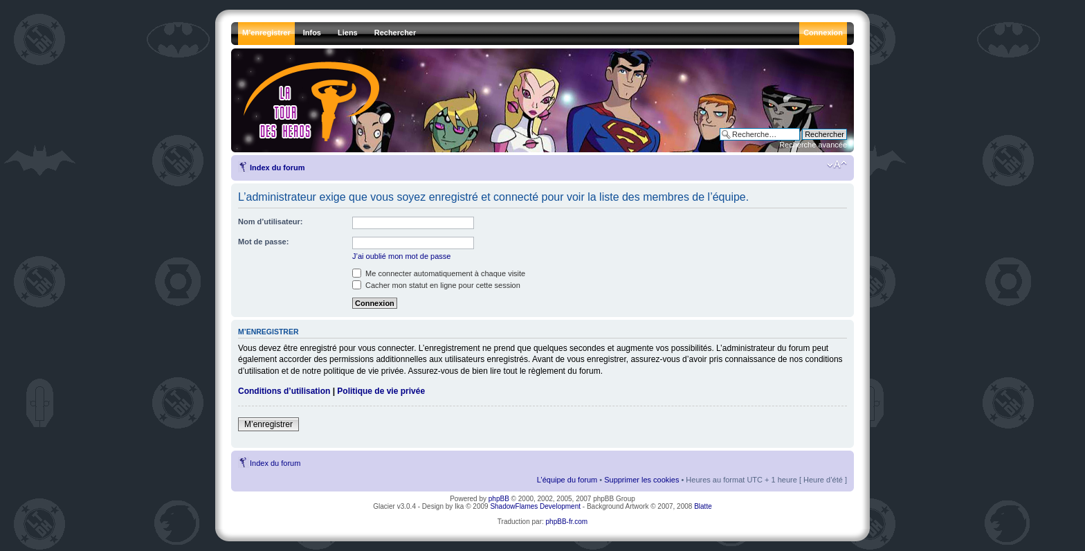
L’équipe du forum (567, 480)
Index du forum (277, 167)
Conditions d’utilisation (284, 391)
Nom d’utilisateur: (270, 221)
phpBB (499, 499)
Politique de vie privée (381, 391)
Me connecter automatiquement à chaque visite (438, 273)
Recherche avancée (813, 145)
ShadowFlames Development (535, 506)
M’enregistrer (268, 424)
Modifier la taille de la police (837, 165)
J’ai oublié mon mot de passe (401, 256)
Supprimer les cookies (641, 480)
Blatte (703, 506)
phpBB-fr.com (567, 521)
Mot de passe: (263, 241)
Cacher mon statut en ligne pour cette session (436, 285)
